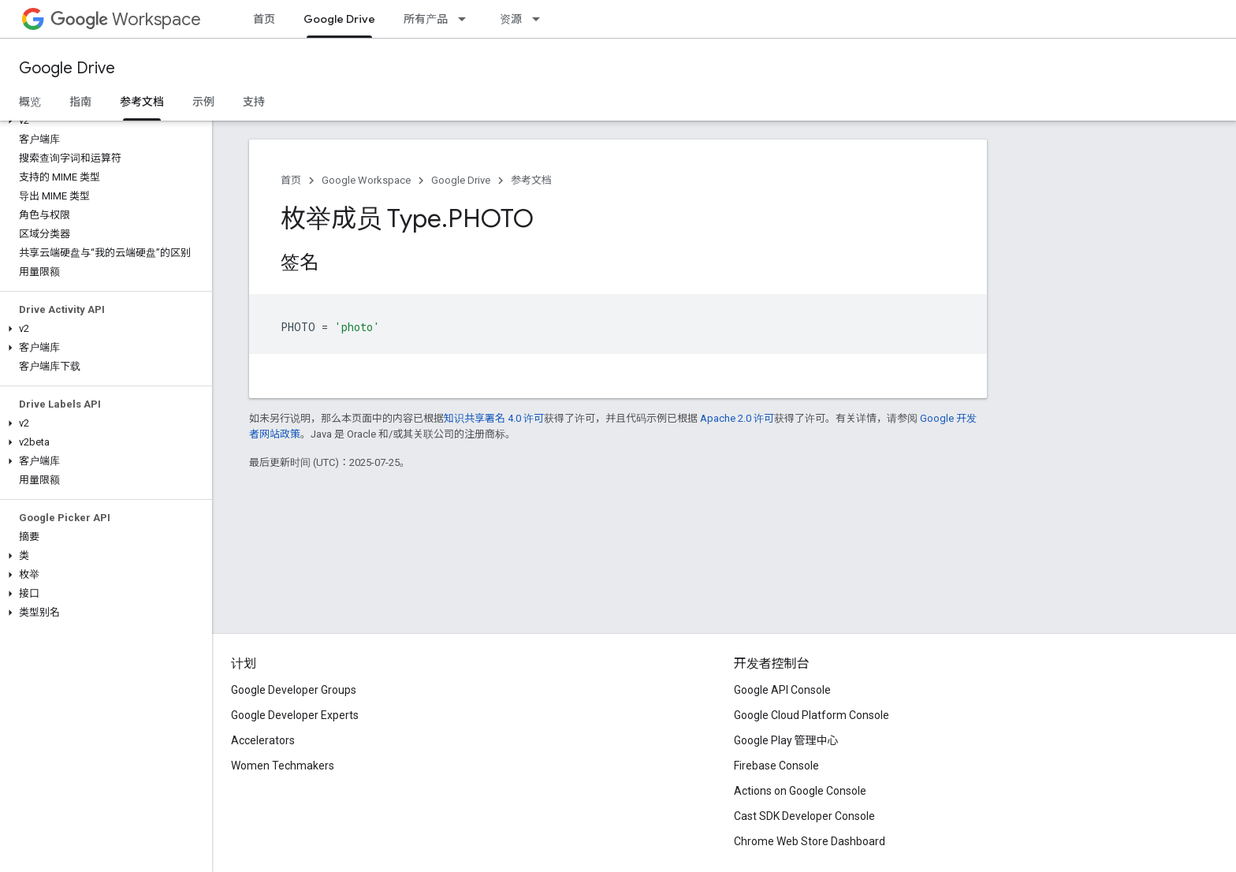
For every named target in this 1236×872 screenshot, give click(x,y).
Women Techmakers (282, 765)
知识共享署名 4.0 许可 (494, 418)
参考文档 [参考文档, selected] (142, 102)
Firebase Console (776, 765)
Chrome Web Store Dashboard (809, 841)
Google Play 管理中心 (786, 740)
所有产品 (426, 19)
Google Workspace (366, 180)
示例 (203, 102)
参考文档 (531, 180)
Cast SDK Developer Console (804, 816)
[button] (103, 120)
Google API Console (782, 690)
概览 (30, 102)
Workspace (125, 19)
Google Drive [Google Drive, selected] (339, 19)
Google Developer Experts (295, 715)
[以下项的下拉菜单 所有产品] (467, 19)
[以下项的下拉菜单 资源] (541, 19)
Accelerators (263, 740)
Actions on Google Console (800, 790)
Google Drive (67, 68)
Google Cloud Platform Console (811, 715)
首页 (264, 19)
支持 (254, 102)
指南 (80, 102)
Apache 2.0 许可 (737, 418)
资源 (511, 19)
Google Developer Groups (293, 690)
